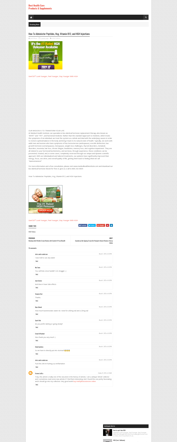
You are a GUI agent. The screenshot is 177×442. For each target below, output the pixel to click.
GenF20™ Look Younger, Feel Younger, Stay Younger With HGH (53, 76)
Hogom (71, 439)
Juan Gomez (38, 281)
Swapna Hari (38, 294)
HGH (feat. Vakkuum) (128, 49)
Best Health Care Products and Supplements (48, 439)
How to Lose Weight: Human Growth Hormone (135, 115)
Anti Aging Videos (119, 185)
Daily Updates (39, 347)
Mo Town (37, 267)
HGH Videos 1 (117, 196)
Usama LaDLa (39, 373)
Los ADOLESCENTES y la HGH (130, 61)
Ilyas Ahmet (38, 307)
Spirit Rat (38, 320)
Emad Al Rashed (39, 334)
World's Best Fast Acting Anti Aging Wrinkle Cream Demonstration (135, 102)
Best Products (118, 189)
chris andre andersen (41, 254)
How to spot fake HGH (129, 37)
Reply (37, 261)
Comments (139, 167)
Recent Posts (121, 167)
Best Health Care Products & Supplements (40, 7)
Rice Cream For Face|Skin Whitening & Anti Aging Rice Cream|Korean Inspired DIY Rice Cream (135, 74)
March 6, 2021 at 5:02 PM (101, 254)
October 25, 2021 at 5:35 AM (100, 373)
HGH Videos (56, 38)
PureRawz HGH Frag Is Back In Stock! (133, 141)
